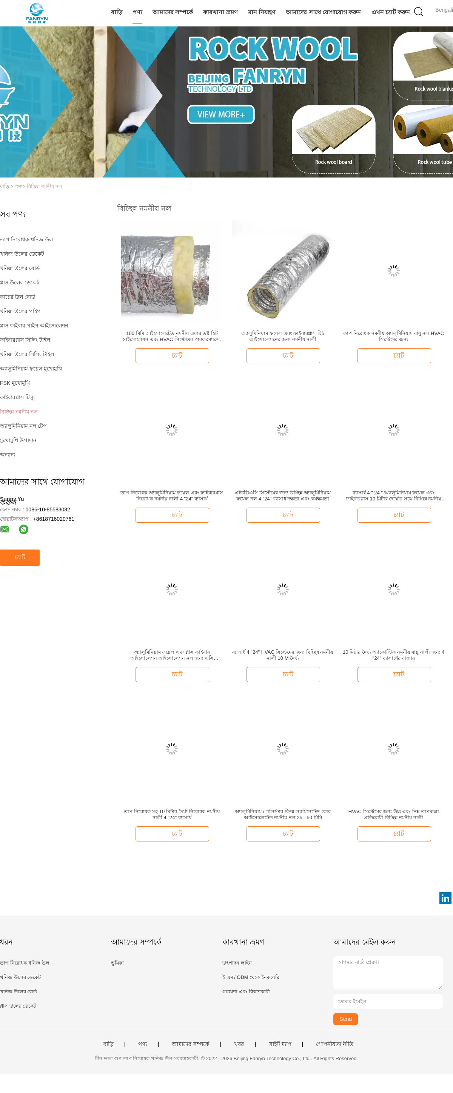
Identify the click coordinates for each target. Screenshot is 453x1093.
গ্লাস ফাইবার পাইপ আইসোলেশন (34, 326)
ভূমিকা (117, 963)
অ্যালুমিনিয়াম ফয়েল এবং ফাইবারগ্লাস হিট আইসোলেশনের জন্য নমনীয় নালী (282, 336)
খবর (239, 1044)
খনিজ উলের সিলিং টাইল (27, 354)
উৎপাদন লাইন (237, 963)
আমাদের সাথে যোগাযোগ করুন (323, 12)
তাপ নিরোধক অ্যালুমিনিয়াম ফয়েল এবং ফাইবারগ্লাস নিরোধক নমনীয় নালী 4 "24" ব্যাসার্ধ (171, 496)
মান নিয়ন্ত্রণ (262, 12)
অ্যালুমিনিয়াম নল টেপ (23, 426)
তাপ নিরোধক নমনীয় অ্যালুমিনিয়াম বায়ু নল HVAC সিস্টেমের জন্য (393, 336)
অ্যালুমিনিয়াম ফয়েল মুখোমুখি (31, 369)
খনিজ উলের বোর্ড (20, 268)
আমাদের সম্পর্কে (173, 12)
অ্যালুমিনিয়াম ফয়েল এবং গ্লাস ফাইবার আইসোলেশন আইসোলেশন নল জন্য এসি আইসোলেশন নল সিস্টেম (172, 655)
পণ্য (137, 12)
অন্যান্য (7, 455)
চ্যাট (20, 557)
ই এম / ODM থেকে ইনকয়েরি (250, 977)
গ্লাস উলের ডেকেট (20, 282)
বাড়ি (116, 12)
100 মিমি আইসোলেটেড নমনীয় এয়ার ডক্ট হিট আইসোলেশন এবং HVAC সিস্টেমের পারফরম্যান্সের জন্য (172, 336)
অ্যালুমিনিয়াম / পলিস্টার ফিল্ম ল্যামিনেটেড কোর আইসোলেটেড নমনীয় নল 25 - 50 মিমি (283, 814)
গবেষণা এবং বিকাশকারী (246, 991)
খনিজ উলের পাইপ (20, 311)
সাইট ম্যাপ (280, 1044)
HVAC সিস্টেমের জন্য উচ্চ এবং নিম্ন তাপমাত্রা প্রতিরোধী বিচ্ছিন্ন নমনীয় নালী (393, 814)
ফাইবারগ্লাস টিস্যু (17, 397)
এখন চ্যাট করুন (390, 12)
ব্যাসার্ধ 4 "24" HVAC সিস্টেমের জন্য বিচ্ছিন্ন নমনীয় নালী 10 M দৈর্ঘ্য (282, 655)
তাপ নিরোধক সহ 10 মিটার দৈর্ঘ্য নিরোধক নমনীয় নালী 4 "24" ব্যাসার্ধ (172, 814)
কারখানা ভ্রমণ (220, 12)
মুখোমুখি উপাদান (18, 440)
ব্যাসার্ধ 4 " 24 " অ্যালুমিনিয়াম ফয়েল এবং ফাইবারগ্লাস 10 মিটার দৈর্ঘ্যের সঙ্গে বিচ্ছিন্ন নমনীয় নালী (393, 496)
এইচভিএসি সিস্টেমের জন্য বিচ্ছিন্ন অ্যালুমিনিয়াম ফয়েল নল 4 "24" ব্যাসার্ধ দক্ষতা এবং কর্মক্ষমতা (282, 496)
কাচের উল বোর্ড (17, 297)
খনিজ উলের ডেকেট (22, 254)
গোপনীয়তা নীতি (334, 1044)
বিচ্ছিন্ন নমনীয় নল (44, 186)
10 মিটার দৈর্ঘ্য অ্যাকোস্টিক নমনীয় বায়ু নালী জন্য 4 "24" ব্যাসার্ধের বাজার (394, 655)
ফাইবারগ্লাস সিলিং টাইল (25, 340)
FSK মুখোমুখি (15, 383)
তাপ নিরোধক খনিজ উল (26, 239)
